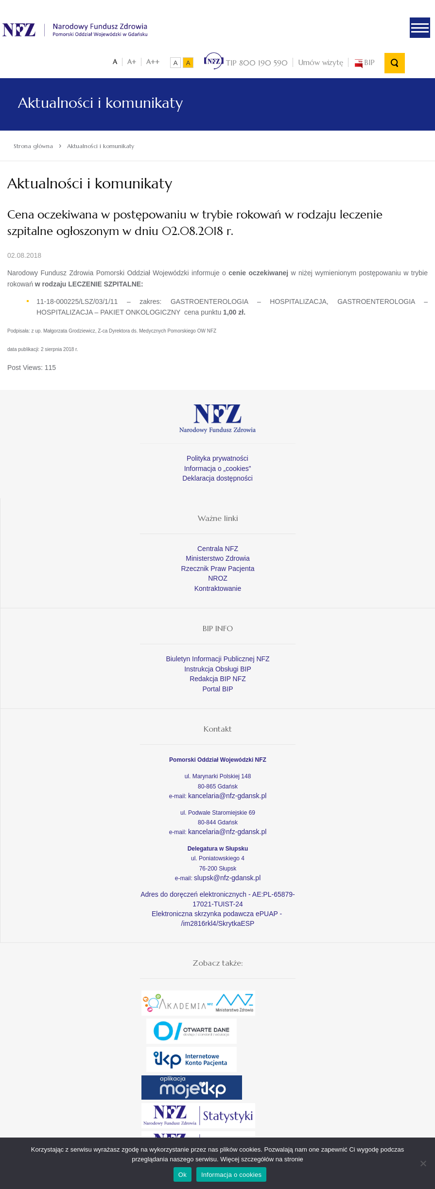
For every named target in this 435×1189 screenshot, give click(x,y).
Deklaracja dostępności (217, 478)
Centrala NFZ (217, 548)
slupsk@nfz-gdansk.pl (227, 877)
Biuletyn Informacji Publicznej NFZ (217, 658)
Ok (182, 1174)
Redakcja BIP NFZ (218, 678)
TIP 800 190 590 (246, 62)
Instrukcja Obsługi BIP (217, 668)
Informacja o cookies (231, 1174)
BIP (364, 62)
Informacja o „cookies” (217, 467)
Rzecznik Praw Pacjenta (218, 567)
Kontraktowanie (218, 588)
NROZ (217, 578)
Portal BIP (217, 688)
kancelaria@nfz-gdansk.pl (227, 795)
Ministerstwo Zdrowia (217, 558)
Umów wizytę (320, 62)
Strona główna (33, 145)
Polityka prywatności (217, 458)
